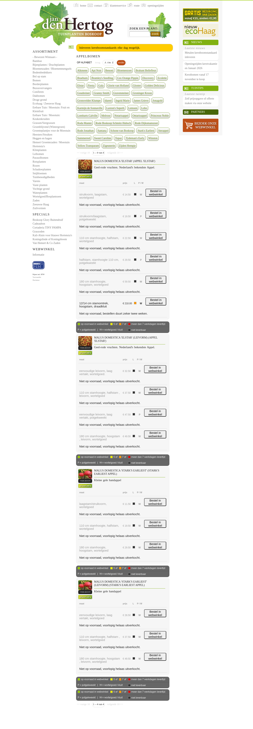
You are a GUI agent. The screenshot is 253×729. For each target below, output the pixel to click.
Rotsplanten (39, 161)
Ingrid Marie (123, 100)
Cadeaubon (39, 223)
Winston (153, 138)
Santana (102, 130)
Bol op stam (39, 76)
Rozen (36, 165)
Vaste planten (40, 185)
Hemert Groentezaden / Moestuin (51, 142)
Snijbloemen (40, 173)
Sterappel (163, 130)
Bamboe (37, 61)
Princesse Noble (160, 115)
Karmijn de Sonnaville (89, 108)
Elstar (80, 85)
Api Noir (96, 70)
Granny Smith (101, 93)
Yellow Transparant (88, 145)
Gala (100, 85)
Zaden (36, 200)
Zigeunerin (109, 145)
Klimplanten (39, 150)
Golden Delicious (154, 85)
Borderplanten (40, 84)
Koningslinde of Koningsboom (50, 239)
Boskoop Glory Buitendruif (48, 219)
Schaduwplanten (42, 169)
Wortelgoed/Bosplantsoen (47, 196)
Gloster (137, 85)
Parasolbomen (40, 157)
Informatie (38, 254)
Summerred (83, 138)
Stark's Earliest (146, 130)
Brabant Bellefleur (146, 70)
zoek (155, 33)
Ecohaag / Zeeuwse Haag (47, 103)
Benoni (109, 70)
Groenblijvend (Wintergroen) (49, 126)
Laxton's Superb (115, 108)
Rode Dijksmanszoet (146, 123)
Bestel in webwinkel (156, 192)
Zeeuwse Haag (41, 204)
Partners (198, 111)
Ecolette (162, 78)
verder (121, 62)
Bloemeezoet (124, 70)
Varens (36, 181)
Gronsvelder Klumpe (89, 100)
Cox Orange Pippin (127, 78)
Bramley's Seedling (102, 78)
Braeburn (82, 78)
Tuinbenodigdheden (44, 177)
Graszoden (38, 231)
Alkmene (82, 70)
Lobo (144, 108)
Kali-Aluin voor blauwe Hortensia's (52, 235)
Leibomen (38, 154)
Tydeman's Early (135, 138)
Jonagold (158, 100)
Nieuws (196, 42)
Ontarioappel (139, 115)
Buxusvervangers (42, 88)
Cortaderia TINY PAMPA (47, 227)
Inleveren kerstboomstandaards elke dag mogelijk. (109, 47)
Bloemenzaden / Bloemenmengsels (52, 68)
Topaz (118, 138)
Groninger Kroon (142, 93)
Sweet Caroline (102, 138)
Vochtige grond (41, 188)
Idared (108, 100)
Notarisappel (121, 115)
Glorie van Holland (118, 85)
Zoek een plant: (143, 28)
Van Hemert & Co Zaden (46, 243)
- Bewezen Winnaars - (45, 57)
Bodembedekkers (42, 72)
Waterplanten (40, 192)
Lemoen (132, 108)
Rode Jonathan (85, 130)
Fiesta (91, 85)
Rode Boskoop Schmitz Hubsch (113, 123)
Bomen (37, 80)
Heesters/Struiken (42, 134)
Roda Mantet (84, 123)
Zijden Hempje (127, 145)
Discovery (148, 78)
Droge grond (40, 99)
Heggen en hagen (42, 138)
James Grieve (141, 100)
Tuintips (197, 88)
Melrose (105, 115)
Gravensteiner (121, 93)
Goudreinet (83, 93)
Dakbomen (39, 95)
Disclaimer (36, 280)
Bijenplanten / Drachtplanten (49, 64)
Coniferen (38, 91)
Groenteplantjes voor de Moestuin (51, 130)
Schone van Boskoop (122, 130)
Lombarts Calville (87, 115)
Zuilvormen (39, 208)
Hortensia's (39, 146)
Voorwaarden (37, 277)
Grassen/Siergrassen (44, 122)
